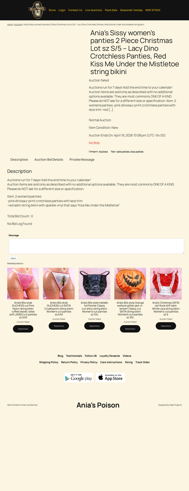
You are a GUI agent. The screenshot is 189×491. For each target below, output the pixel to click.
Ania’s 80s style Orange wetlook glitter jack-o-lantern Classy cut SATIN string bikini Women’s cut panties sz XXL (130, 391)
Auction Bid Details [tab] (48, 240)
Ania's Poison (98, 485)
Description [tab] (19, 240)
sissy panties (136, 151)
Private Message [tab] (81, 240)
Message (14, 316)
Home (10, 24)
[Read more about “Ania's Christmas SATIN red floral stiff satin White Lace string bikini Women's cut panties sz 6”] (166, 406)
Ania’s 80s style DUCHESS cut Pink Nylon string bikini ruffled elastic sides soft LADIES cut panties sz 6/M (23, 391)
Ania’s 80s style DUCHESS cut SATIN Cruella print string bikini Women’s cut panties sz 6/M (58, 389)
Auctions (18, 24)
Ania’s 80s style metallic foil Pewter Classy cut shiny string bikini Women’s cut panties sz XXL (94, 389)
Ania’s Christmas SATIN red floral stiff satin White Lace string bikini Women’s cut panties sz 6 (166, 389)
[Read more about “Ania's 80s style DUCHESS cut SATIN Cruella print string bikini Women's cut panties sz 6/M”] (59, 406)
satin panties (123, 151)
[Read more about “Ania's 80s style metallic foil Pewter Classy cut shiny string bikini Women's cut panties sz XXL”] (94, 406)
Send (13, 339)
